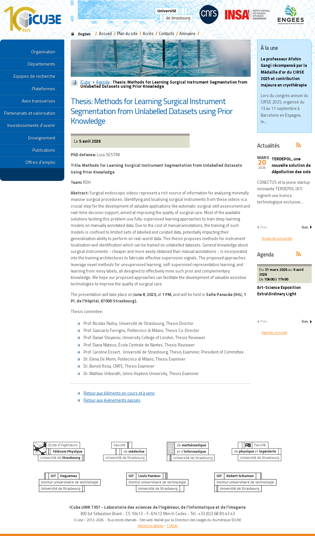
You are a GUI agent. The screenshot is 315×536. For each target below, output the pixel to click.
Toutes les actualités (277, 238)
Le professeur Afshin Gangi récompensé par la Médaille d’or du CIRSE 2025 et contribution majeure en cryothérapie (284, 72)
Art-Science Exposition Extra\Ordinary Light (279, 290)
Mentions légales (150, 525)
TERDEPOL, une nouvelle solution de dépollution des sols (291, 165)
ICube (85, 82)
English (84, 34)
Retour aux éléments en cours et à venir (119, 393)
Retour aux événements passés (112, 400)
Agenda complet (274, 332)
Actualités (268, 145)
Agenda (103, 82)
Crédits (172, 525)
